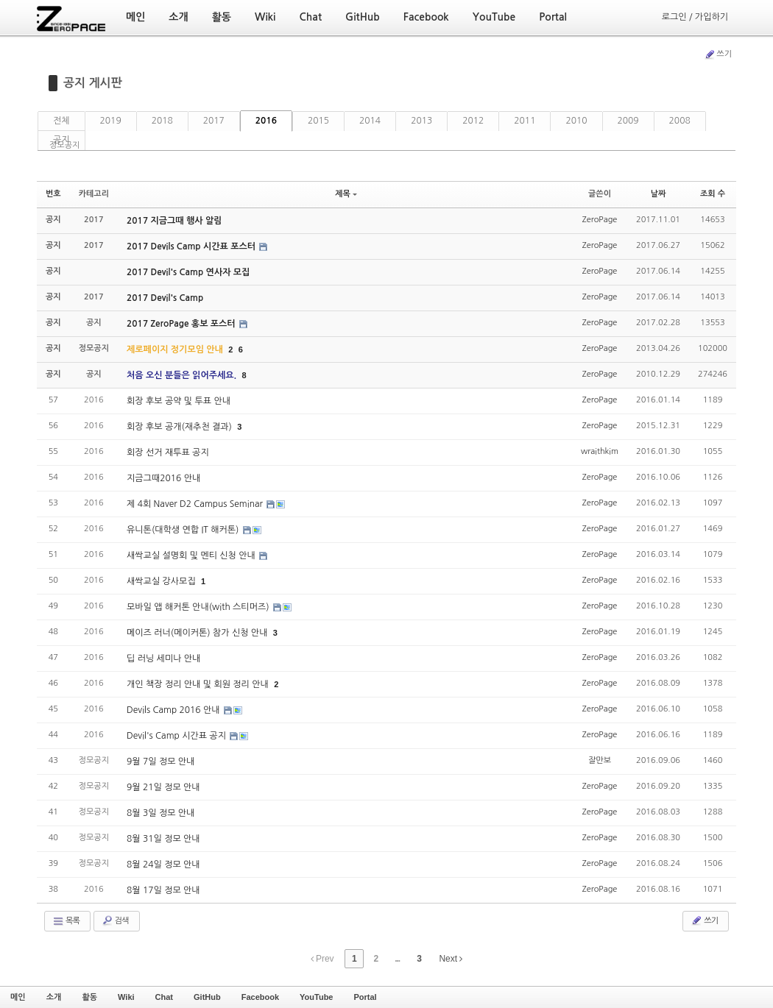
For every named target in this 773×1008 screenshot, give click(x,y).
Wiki (126, 997)
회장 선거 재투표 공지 (168, 452)
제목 (346, 194)
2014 (370, 120)
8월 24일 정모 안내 (163, 864)
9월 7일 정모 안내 (160, 761)
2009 (628, 120)
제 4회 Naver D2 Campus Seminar (196, 504)
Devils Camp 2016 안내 (174, 710)
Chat (164, 997)
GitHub (207, 997)
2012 (473, 120)
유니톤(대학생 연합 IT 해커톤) (184, 529)
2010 (576, 120)
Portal (364, 997)
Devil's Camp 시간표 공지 (177, 735)
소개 (54, 997)
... (397, 959)
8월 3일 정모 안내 (160, 813)
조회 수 (712, 194)
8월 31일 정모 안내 (163, 838)
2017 (214, 120)
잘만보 (599, 760)
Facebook (260, 997)
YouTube (316, 997)
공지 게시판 (92, 82)
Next (450, 959)
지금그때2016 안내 (163, 478)
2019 (110, 120)
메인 (18, 997)
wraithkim (599, 451)
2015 (318, 120)
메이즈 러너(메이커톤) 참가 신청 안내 (198, 632)
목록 (66, 921)
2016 (266, 120)
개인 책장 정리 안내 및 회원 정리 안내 (199, 684)
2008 (680, 120)
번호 (53, 194)
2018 (162, 120)
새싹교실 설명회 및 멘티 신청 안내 (192, 555)
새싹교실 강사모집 (162, 581)
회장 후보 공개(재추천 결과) (180, 426)
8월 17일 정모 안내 (163, 890)
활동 (89, 997)
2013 (421, 120)
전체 (61, 120)
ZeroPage (600, 220)
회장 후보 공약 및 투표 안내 (178, 401)
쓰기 (718, 54)
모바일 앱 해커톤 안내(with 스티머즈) (199, 607)
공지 (61, 139)
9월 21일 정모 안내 (163, 787)
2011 (524, 120)
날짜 (658, 194)
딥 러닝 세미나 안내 (163, 658)
